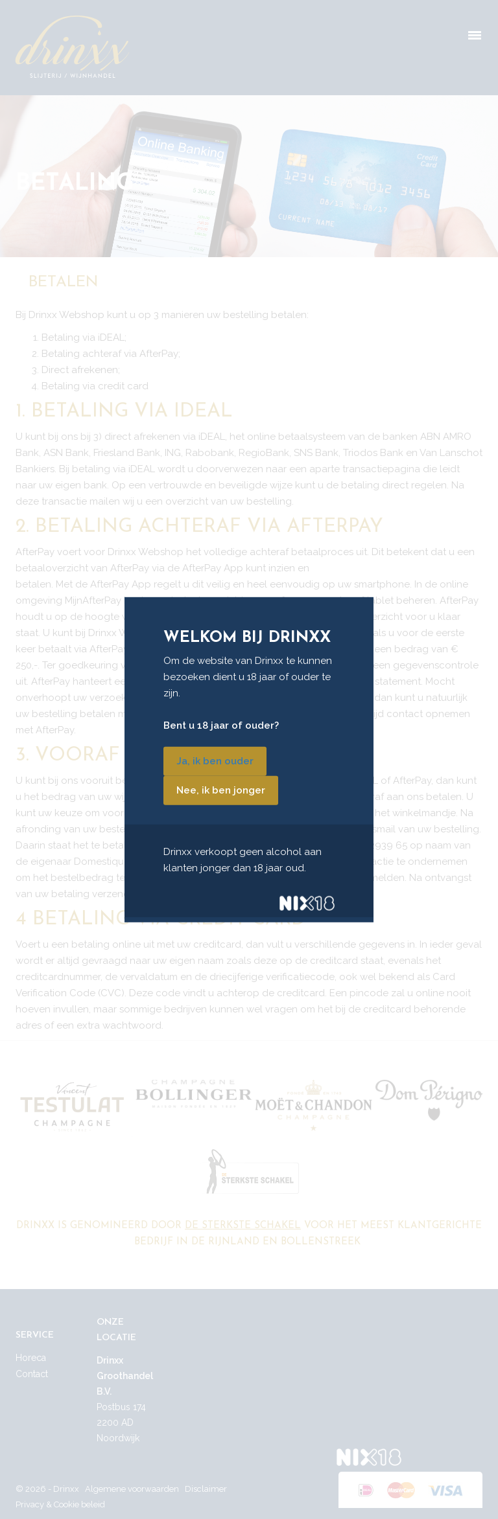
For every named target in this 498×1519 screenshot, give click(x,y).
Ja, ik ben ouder (215, 761)
